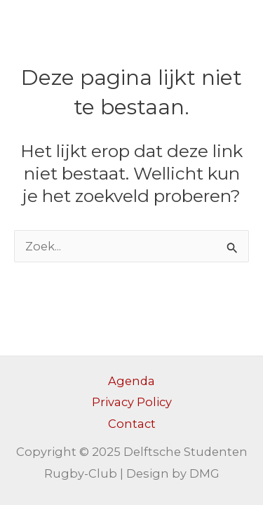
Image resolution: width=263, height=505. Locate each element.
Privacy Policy (132, 402)
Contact (132, 424)
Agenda (131, 381)
